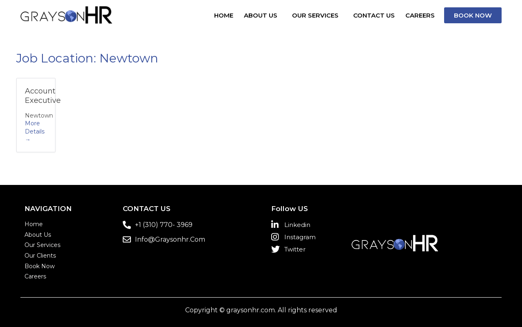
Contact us (374, 15)
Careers (420, 15)
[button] (473, 15)
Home (223, 15)
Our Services (315, 15)
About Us (260, 15)
